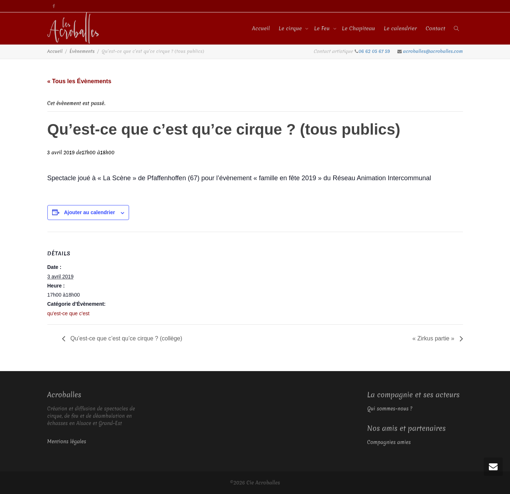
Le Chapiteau (358, 28)
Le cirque (291, 28)
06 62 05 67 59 (375, 51)
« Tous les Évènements (79, 81)
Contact (435, 28)
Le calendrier (400, 28)
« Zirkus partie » (434, 338)
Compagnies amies (389, 442)
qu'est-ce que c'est (68, 313)
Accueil (261, 28)
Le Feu (322, 28)
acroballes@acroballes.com (433, 51)
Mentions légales (66, 441)
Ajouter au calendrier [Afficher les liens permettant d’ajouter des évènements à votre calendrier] (89, 212)
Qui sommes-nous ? (389, 408)
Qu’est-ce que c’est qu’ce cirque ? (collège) (125, 338)
